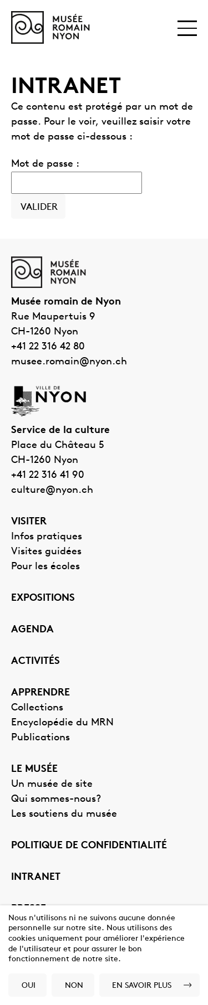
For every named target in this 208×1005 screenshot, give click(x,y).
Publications (40, 738)
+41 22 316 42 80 (48, 347)
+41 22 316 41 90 (47, 475)
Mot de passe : (76, 176)
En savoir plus (141, 986)
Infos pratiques (46, 537)
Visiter (29, 522)
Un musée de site (52, 784)
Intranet (35, 877)
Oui (28, 986)
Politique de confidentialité (89, 846)
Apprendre (40, 693)
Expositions (43, 598)
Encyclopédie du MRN (62, 723)
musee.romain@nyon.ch (69, 362)
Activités (35, 661)
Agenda (32, 630)
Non (74, 986)
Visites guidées (46, 552)
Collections (37, 708)
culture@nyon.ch (52, 490)
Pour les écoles (45, 566)
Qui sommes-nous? (56, 799)
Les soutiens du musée (64, 814)
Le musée (34, 769)
